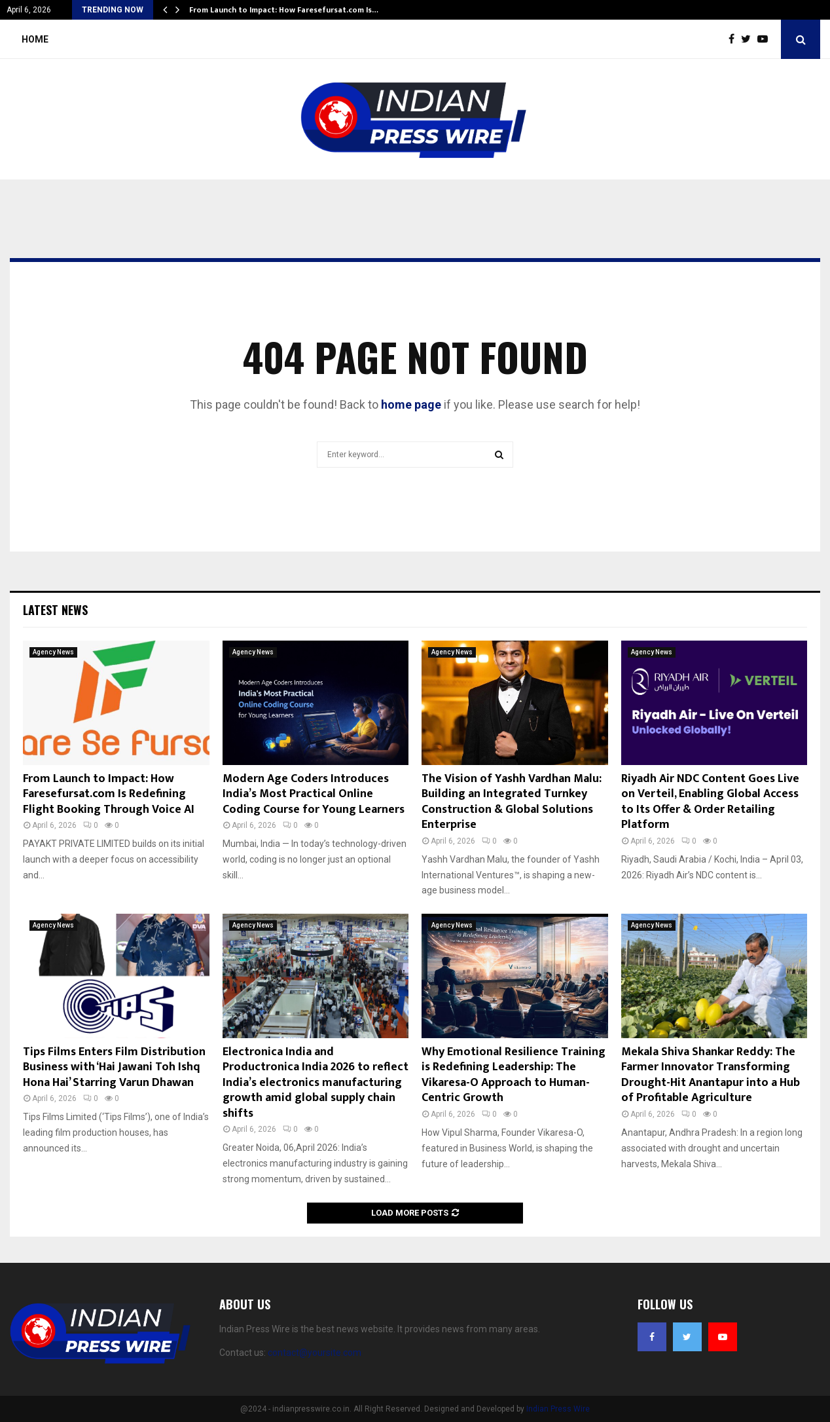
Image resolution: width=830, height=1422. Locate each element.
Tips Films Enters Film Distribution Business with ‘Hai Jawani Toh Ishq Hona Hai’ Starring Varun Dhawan (114, 1067)
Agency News (53, 652)
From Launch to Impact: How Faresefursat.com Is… (283, 9)
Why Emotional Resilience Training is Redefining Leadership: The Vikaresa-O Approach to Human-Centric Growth (513, 1075)
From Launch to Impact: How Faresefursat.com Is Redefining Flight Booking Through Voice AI (108, 794)
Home (35, 39)
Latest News (55, 609)
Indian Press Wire (558, 1408)
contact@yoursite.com (314, 1352)
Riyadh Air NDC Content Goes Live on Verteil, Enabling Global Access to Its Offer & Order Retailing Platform (710, 801)
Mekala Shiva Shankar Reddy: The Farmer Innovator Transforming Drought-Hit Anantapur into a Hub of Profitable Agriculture (710, 1075)
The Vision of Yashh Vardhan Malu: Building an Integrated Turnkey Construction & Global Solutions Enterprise (512, 801)
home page (411, 404)
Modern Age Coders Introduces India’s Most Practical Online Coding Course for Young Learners (314, 794)
